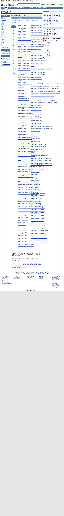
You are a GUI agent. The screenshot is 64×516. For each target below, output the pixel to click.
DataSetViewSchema (22, 121)
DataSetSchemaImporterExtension (25, 102)
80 (36, 264)
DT (13, 57)
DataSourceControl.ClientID (36, 25)
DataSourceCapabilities (22, 220)
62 (25, 20)
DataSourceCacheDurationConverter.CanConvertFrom (29, 182)
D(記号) (14, 73)
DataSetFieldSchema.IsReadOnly (25, 49)
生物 (3, 40)
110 (12, 265)
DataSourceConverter (35, 131)
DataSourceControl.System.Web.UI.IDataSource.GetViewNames (44, 100)
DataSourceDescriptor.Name (36, 198)
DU (13, 58)
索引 (6, 7)
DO (13, 49)
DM (13, 46)
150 (21, 265)
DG (13, 37)
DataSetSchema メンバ (22, 96)
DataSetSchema (21, 87)
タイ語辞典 (54, 286)
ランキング (10, 7)
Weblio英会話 (5, 59)
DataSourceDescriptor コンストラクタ (35, 178)
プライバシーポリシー (6, 281)
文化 (3, 32)
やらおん (48, 42)
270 (19, 267)
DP (13, 51)
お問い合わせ (17, 255)
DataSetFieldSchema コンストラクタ (22, 29)
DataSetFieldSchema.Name (23, 63)
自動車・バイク (5, 24)
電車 (3, 23)
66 (32, 20)
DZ (13, 66)
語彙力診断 (5, 62)
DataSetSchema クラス (22, 88)
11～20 (50, 40)
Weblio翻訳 (54, 280)
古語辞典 (30, 0)
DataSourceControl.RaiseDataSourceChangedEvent (41, 67)
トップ (2, 7)
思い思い (48, 45)
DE (13, 34)
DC (13, 31)
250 (15, 267)
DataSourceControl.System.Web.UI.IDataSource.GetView (42, 96)
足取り (48, 48)
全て (2, 17)
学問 (3, 31)
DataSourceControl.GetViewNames (38, 58)
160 (24, 265)
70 (34, 264)
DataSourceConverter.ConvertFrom (38, 149)
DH (13, 39)
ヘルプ (62, 0)
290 (24, 267)
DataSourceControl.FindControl (37, 44)
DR (13, 54)
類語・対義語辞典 (6, 0)
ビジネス (4, 18)
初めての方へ (57, 0)
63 (27, 20)
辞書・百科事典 (5, 47)
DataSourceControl (22, 225)
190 (31, 265)
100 (40, 264)
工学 (3, 28)
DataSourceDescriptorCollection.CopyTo (39, 233)
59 (19, 20)
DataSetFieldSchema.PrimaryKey (24, 77)
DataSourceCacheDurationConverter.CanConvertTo (28, 187)
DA (13, 28)
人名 (3, 44)
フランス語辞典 (55, 284)
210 (35, 265)
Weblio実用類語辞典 (6, 51)
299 (12, 22)
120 (15, 265)
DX (13, 63)
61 (23, 20)
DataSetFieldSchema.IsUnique (24, 54)
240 (12, 267)
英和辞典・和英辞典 (56, 279)
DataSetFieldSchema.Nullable (24, 68)
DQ (13, 52)
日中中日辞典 (19, 0)
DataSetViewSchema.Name (23, 146)
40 (28, 264)
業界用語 (4, 20)
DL (13, 45)
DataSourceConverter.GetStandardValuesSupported (41, 163)
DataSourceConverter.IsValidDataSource (39, 168)
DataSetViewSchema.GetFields (24, 142)
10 (23, 264)
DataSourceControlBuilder (36, 110)
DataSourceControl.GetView (36, 53)
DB (13, 30)
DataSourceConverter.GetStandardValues (39, 153)
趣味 (3, 37)
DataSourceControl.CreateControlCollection (40, 35)
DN (13, 48)
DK (13, 43)
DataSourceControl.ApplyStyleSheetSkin (26, 244)
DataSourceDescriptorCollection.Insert (38, 242)
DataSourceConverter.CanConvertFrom (39, 144)
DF (13, 36)
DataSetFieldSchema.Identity (24, 44)
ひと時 (48, 52)
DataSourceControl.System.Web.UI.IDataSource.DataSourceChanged (45, 91)
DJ (13, 42)
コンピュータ (4, 21)
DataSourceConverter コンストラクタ (35, 136)
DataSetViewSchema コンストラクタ (23, 126)
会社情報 (41, 277)
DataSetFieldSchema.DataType (24, 40)
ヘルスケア (4, 36)
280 (21, 267)
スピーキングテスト (6, 64)
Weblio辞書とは (5, 277)
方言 (3, 45)
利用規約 (3, 280)
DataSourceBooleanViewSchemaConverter (26, 151)
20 (25, 264)
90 (38, 264)
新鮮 (48, 43)
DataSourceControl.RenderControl (38, 72)
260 (17, 267)
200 (33, 265)
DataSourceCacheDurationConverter (25, 169)
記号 (55, 33)
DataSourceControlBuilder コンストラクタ (36, 115)
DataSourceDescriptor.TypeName (37, 203)
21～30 (55, 40)
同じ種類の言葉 (31, 7)
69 (38, 20)
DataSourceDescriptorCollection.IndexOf (39, 238)
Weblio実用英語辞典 (6, 53)
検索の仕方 (4, 278)
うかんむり (49, 57)
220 (37, 265)
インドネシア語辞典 (56, 285)
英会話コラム (5, 58)
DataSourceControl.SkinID (36, 77)
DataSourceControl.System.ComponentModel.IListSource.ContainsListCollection (47, 81)
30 (27, 264)
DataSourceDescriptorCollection (37, 207)
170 (26, 265)
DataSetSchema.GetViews (23, 98)
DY (13, 65)
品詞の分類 (45, 7)
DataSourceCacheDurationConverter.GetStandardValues (29, 201)
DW (13, 61)
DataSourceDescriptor (35, 172)
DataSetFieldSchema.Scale (23, 82)
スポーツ (4, 39)
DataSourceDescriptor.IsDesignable (38, 193)
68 (36, 20)
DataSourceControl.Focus (36, 49)
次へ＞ (17, 22)
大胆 (48, 50)
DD (13, 33)
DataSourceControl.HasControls (37, 63)
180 (28, 265)
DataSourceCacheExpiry (23, 215)
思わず (48, 55)
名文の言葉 (22, 7)
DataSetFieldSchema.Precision (24, 72)
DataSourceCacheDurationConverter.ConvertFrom (28, 192)
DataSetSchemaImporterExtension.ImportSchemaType (29, 116)
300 (15, 22)
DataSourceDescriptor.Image (37, 188)
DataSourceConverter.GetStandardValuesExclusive (41, 158)
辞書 (2, 0)
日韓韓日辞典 (25, 0)
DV (13, 60)
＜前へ (13, 20)
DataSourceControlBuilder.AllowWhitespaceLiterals (41, 126)
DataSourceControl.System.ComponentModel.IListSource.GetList (44, 86)
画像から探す (16, 7)
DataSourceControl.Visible (36, 105)
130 (17, 265)
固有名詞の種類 (38, 7)
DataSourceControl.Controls (36, 30)
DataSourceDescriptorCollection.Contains (39, 228)
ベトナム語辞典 (55, 287)
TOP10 (44, 40)
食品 (3, 42)
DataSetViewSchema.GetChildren (25, 137)
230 (40, 265)
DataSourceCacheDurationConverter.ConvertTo (27, 196)
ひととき (48, 47)
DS (13, 55)
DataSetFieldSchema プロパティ (22, 32)
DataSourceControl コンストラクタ (22, 233)
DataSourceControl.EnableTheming (38, 39)
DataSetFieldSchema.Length (24, 58)
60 (21, 20)
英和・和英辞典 (14, 0)
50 (30, 264)
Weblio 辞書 (3, 9)
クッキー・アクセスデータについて (7, 284)
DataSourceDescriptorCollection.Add (38, 224)
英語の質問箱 (5, 61)
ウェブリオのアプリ (18, 277)
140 (19, 265)
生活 (3, 34)
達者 (48, 54)
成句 (26, 7)
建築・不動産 (4, 29)
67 (34, 20)
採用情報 (41, 278)
